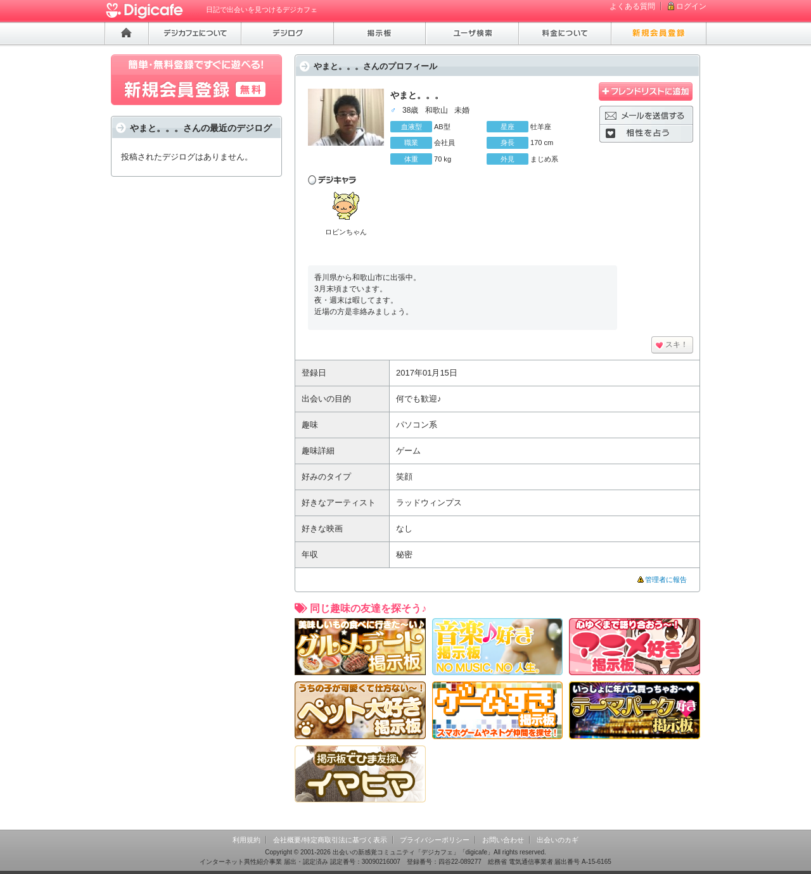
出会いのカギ (557, 840)
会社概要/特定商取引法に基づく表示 (329, 840)
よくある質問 (632, 6)
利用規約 (246, 840)
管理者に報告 (666, 579)
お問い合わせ (503, 840)
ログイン (691, 6)
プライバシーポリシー (434, 840)
